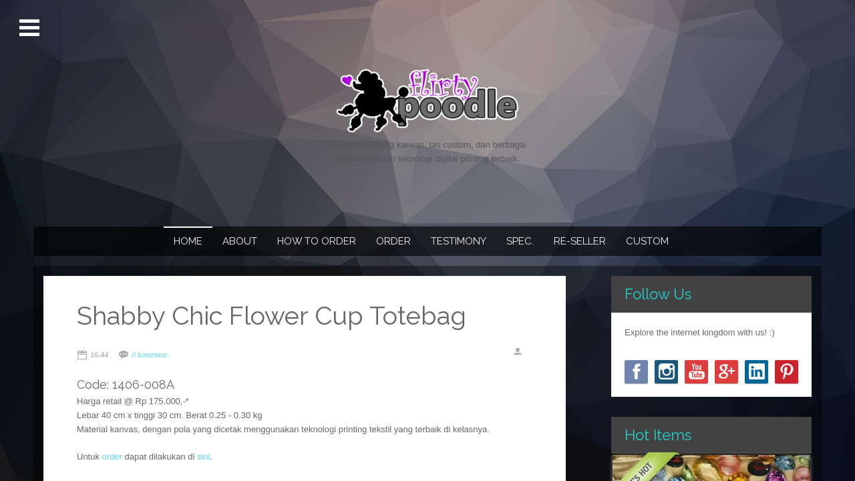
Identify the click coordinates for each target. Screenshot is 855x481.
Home (188, 241)
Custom (647, 241)
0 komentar (150, 354)
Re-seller (580, 241)
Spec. (520, 241)
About (239, 241)
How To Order (316, 241)
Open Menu (31, 28)
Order (393, 241)
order (112, 457)
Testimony (458, 241)
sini (203, 457)
